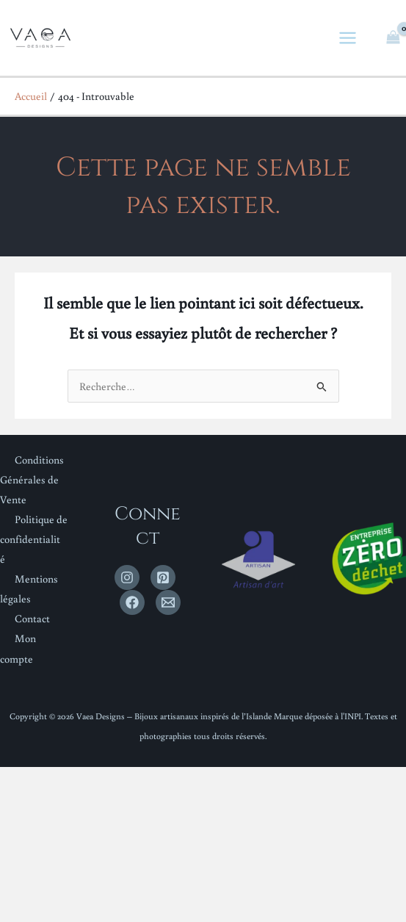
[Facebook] (132, 602)
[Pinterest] (163, 577)
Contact (32, 618)
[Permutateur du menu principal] (348, 38)
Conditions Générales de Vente (32, 479)
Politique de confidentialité (34, 539)
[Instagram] (127, 577)
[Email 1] (168, 602)
